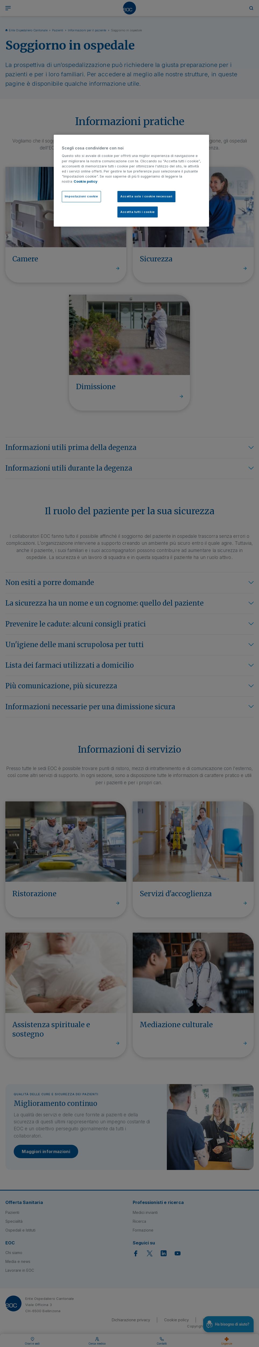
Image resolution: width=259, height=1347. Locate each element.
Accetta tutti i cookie (137, 212)
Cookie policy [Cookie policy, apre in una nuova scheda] (86, 181)
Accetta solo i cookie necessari (146, 196)
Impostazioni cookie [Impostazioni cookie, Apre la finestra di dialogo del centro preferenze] (81, 196)
